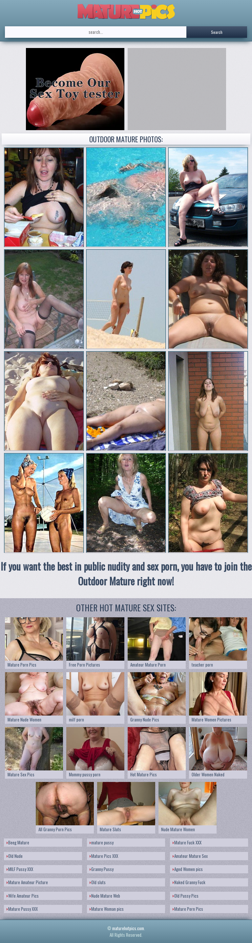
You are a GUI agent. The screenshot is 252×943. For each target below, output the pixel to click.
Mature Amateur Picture (27, 882)
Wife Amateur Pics (23, 895)
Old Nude (15, 856)
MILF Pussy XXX (20, 869)
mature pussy (102, 842)
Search (216, 32)
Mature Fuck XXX (187, 842)
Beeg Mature (18, 842)
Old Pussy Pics (186, 895)
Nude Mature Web (105, 895)
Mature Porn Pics (188, 909)
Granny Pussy (102, 869)
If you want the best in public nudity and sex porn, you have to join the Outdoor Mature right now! (126, 573)
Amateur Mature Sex (190, 856)
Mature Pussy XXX (22, 909)
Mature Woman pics (107, 909)
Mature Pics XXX (104, 856)
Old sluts (98, 882)
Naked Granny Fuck (189, 882)
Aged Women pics (188, 869)
